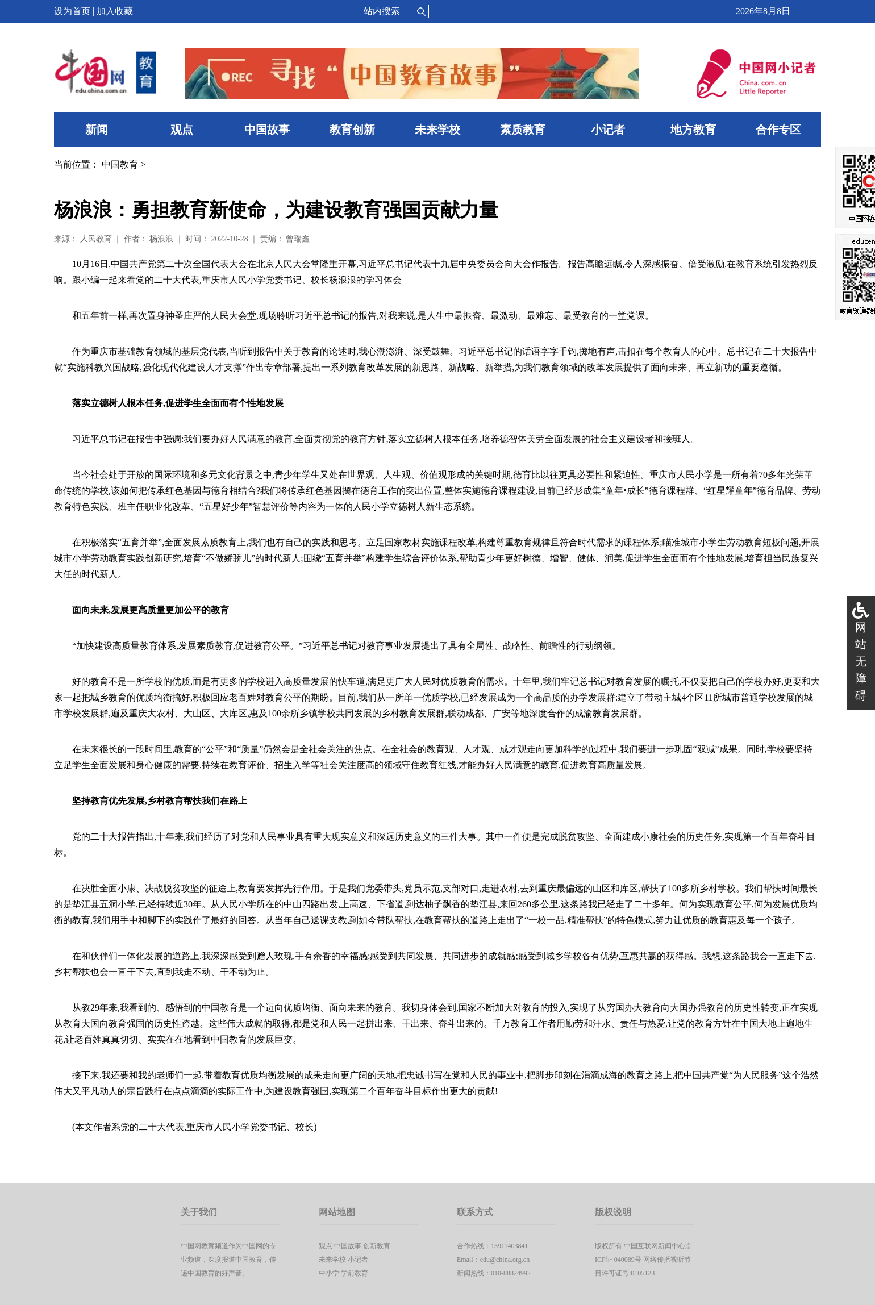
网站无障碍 (860, 661)
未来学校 (437, 129)
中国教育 (120, 164)
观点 (181, 129)
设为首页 (72, 11)
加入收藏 (115, 11)
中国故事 (267, 129)
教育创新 (352, 129)
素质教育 (522, 129)
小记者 (608, 129)
